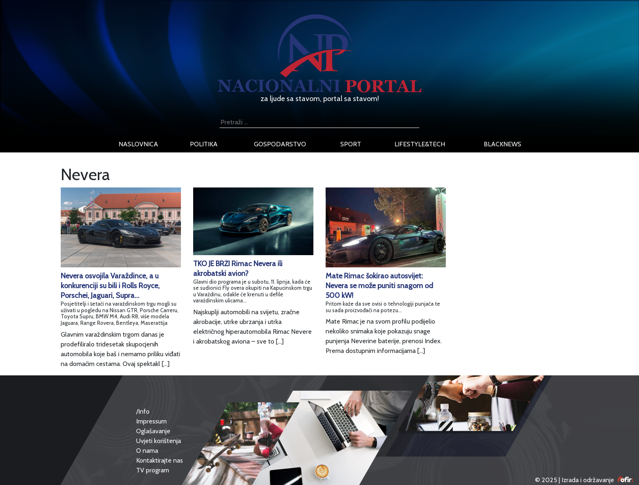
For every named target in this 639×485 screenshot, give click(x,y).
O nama (147, 450)
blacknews (502, 144)
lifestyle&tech (419, 144)
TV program (152, 470)
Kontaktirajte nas (159, 460)
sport (350, 144)
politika (204, 144)
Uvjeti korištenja (158, 441)
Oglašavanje (153, 431)
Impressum (151, 421)
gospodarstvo (280, 144)
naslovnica (138, 144)
